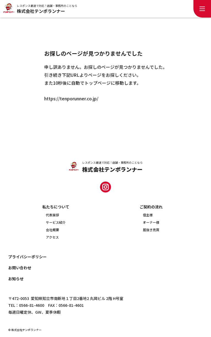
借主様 (148, 215)
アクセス (52, 237)
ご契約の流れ (151, 207)
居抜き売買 (151, 229)
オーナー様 (151, 222)
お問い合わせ (19, 267)
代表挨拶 (52, 215)
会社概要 (52, 229)
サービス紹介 (56, 222)
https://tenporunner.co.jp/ (71, 98)
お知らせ (16, 278)
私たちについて (55, 207)
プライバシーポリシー (27, 256)
